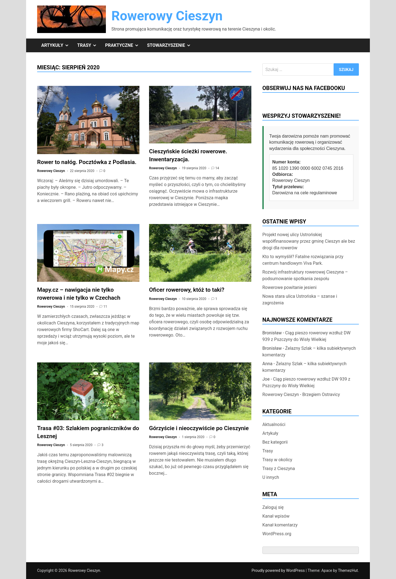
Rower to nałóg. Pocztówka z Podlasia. (86, 162)
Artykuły (57, 45)
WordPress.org (276, 533)
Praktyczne (124, 45)
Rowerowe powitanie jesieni (289, 287)
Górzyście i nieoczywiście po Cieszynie (199, 428)
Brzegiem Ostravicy (321, 394)
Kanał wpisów (276, 516)
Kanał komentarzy (280, 525)
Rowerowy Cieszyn (167, 16)
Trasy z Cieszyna (278, 468)
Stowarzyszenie (171, 45)
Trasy (89, 45)
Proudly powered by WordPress (279, 570)
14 (217, 168)
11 (105, 306)
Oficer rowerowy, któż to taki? (186, 289)
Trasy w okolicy (277, 459)
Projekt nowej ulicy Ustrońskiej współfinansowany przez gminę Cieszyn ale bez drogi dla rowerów (308, 241)
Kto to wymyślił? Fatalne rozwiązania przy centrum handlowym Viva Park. (302, 260)
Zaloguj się (273, 507)
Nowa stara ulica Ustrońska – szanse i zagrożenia (299, 299)
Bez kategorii (275, 442)
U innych (270, 477)
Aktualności (273, 424)
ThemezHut (348, 570)
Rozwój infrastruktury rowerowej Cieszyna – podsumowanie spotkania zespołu (305, 275)
